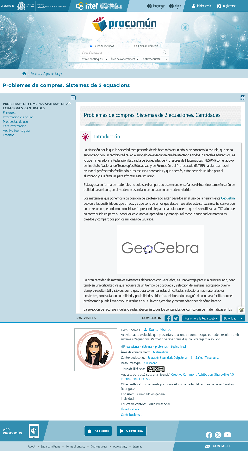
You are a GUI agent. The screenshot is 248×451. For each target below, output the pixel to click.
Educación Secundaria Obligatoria (167, 358)
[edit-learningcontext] (154, 59)
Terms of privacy (75, 446)
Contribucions (130, 415)
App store (101, 431)
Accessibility (120, 446)
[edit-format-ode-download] (233, 318)
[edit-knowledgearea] (124, 59)
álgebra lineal (178, 346)
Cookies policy (99, 446)
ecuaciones (133, 346)
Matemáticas (160, 352)
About (31, 446)
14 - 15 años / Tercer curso (204, 358)
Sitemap (137, 446)
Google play (134, 431)
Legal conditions (50, 446)
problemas (161, 346)
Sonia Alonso (160, 329)
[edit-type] (94, 59)
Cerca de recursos (102, 46)
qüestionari (150, 363)
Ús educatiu (129, 409)
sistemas (147, 346)
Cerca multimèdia (146, 46)
